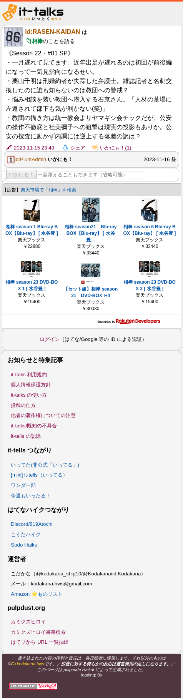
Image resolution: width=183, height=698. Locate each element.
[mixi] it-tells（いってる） (39, 475)
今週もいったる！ (31, 496)
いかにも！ (21, 174)
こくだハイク (26, 534)
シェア (77, 148)
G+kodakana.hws (27, 663)
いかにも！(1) (115, 148)
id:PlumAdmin (30, 159)
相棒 (37, 41)
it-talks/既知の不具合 (34, 426)
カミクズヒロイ (28, 622)
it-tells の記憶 (26, 436)
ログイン (50, 339)
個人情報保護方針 (31, 384)
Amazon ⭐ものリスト (37, 594)
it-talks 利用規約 (29, 374)
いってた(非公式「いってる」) (45, 465)
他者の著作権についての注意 (43, 415)
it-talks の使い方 (29, 395)
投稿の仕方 (23, 405)
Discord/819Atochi (31, 524)
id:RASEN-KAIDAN (52, 31)
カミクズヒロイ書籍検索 (38, 632)
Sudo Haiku (24, 545)
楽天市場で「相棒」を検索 (48, 190)
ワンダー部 (23, 485)
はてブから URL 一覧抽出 (40, 642)
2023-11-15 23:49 (34, 148)
